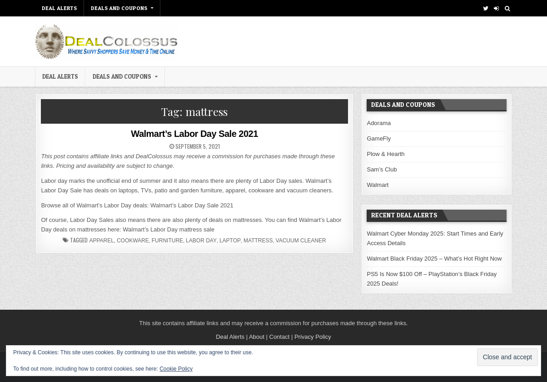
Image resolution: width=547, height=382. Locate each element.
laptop (230, 240)
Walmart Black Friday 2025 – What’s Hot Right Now (434, 258)
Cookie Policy (176, 369)
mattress (258, 240)
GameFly (379, 138)
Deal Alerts (230, 336)
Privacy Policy (312, 336)
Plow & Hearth (385, 154)
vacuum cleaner (301, 240)
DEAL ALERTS (59, 8)
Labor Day (201, 240)
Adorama (379, 123)
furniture (167, 240)
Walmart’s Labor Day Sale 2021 (194, 134)
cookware (133, 240)
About (256, 336)
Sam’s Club (382, 169)
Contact (279, 336)
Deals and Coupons (119, 8)
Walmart (377, 184)
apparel (101, 240)
